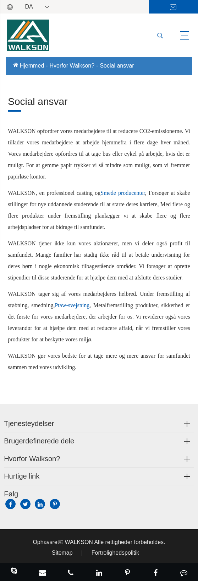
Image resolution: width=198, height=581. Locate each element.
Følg (11, 494)
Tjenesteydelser (29, 423)
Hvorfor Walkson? (72, 66)
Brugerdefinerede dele (39, 441)
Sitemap (62, 553)
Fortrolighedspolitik (115, 553)
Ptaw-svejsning (72, 305)
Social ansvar (117, 66)
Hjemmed (32, 66)
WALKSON (79, 542)
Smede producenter (122, 193)
